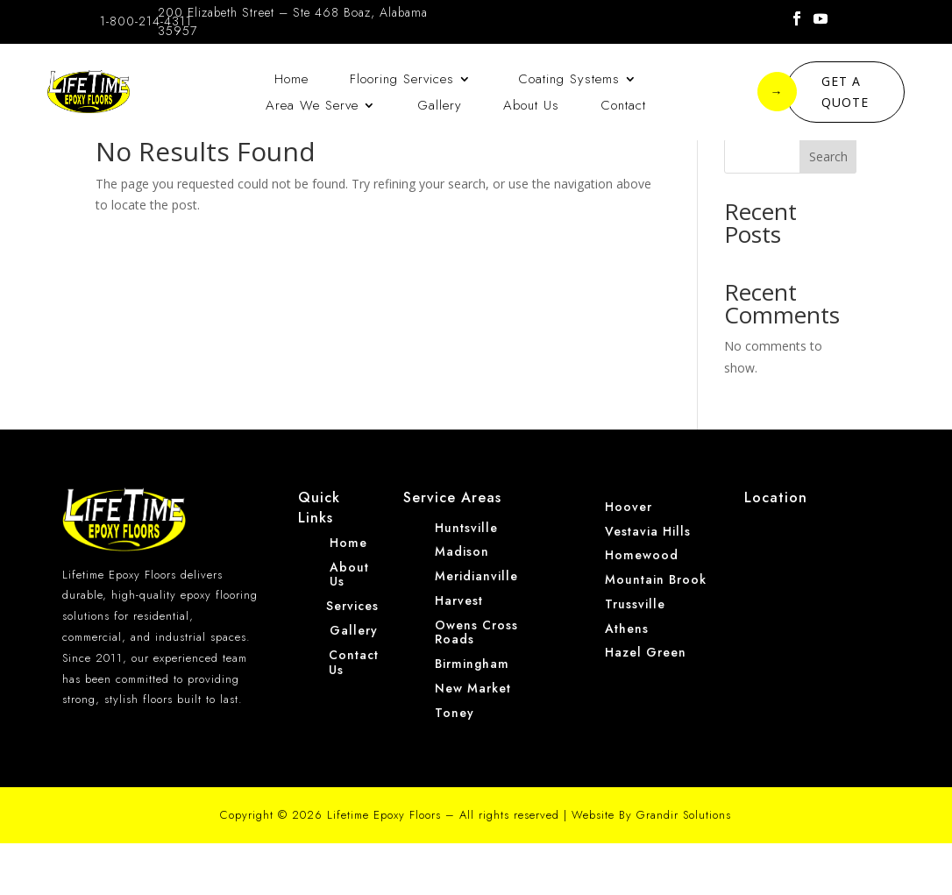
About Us (531, 107)
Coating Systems (566, 81)
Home (291, 81)
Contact (623, 107)
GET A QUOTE (827, 91)
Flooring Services (402, 81)
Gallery (439, 107)
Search (828, 208)
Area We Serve (312, 107)
